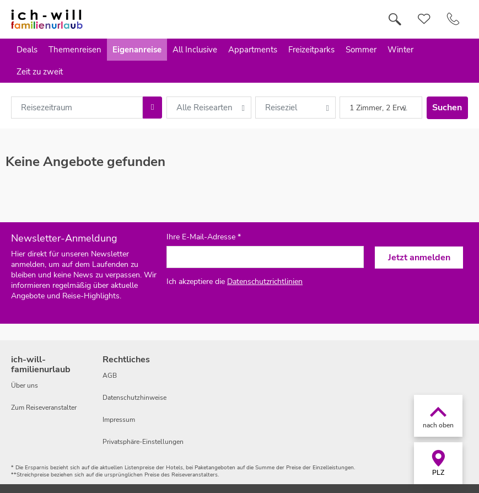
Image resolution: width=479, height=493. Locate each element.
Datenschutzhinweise (134, 397)
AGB (110, 375)
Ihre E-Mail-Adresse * (203, 237)
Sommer (361, 49)
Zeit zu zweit (40, 71)
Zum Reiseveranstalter (44, 407)
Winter (400, 49)
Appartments (252, 49)
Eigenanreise (137, 49)
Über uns (24, 385)
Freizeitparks (311, 49)
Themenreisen (75, 49)
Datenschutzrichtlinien (265, 281)
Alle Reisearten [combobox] (204, 107)
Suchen (447, 107)
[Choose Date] (152, 108)
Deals (27, 49)
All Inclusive (195, 49)
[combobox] (77, 108)
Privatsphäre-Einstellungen (143, 441)
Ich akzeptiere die (234, 281)
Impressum (119, 419)
